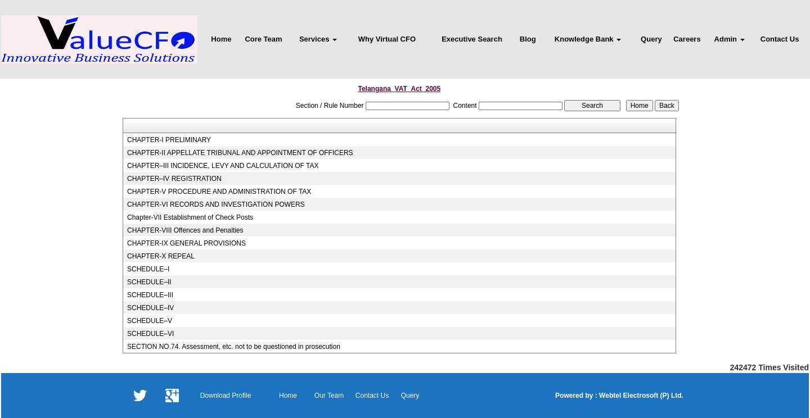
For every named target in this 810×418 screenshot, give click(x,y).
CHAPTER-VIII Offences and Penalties (185, 230)
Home (221, 39)
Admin (729, 39)
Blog (528, 39)
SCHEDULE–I (148, 269)
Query (651, 39)
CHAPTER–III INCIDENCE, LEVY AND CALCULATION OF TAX (223, 166)
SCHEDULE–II (149, 282)
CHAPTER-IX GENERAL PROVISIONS (186, 243)
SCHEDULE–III (150, 295)
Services (318, 39)
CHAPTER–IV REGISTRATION (174, 179)
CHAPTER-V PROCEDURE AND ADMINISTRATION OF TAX (219, 192)
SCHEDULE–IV (150, 308)
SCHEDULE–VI (150, 334)
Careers (686, 39)
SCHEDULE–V (149, 321)
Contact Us (779, 39)
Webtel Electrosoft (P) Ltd (639, 395)
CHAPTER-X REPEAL (161, 256)
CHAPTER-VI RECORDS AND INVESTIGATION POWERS (216, 204)
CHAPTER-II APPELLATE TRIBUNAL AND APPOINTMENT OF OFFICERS (240, 153)
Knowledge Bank (588, 39)
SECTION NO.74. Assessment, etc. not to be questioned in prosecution (233, 347)
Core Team (263, 39)
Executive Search (472, 39)
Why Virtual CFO (387, 39)
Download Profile (225, 395)
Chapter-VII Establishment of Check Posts (190, 217)
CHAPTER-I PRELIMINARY (169, 140)
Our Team (329, 395)
